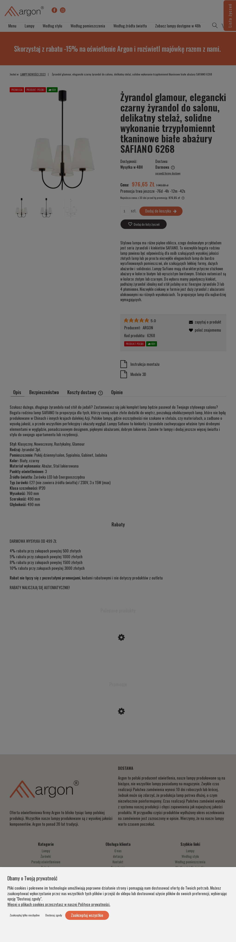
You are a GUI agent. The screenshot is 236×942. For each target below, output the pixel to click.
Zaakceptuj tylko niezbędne (25, 915)
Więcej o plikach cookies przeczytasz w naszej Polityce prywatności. (58, 904)
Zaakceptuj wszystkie (87, 915)
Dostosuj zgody (53, 915)
